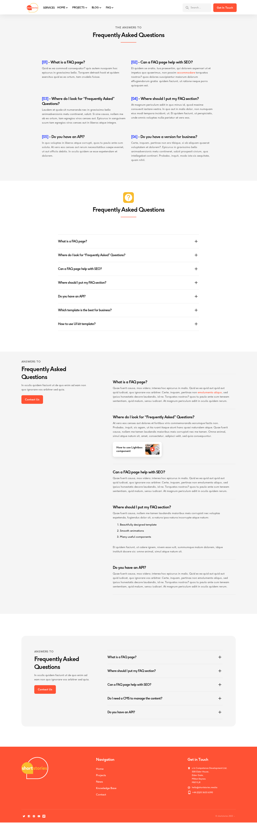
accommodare (186, 72)
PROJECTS (78, 7)
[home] (30, 8)
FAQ (108, 7)
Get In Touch (225, 7)
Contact (101, 794)
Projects (101, 775)
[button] (62, 7)
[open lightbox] (137, 452)
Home (61, 7)
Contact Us (32, 399)
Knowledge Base (106, 788)
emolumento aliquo (210, 395)
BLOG (95, 7)
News (99, 781)
